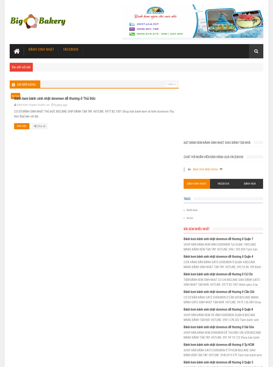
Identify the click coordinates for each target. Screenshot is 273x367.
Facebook (70, 49)
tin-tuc (15, 96)
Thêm (169, 84)
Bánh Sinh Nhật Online (208, 105)
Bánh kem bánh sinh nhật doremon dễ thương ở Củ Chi (221, 210)
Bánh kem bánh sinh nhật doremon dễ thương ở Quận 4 (221, 192)
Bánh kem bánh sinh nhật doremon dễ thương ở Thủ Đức (134, 96)
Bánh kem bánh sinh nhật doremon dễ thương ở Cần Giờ (222, 227)
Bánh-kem (195, 145)
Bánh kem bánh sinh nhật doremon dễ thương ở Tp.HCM (222, 280)
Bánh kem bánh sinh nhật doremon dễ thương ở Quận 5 (221, 298)
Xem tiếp (102, 128)
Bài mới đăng (26, 85)
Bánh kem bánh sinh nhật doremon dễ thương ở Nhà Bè (222, 333)
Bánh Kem (250, 119)
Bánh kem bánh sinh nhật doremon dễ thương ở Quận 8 (221, 245)
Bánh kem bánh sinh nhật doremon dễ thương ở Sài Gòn (222, 263)
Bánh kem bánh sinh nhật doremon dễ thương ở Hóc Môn (223, 315)
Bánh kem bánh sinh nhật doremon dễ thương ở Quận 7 (221, 174)
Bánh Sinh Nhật (41, 49)
